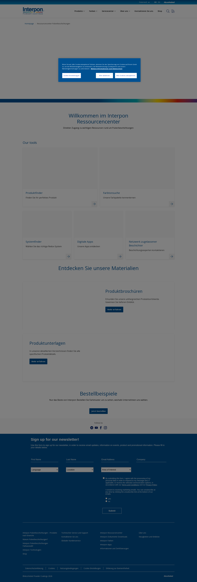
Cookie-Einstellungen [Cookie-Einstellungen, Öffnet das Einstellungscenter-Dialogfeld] (72, 75)
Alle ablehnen (104, 75)
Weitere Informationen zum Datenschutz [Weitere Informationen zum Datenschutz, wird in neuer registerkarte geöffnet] (106, 69)
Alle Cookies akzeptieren (125, 75)
